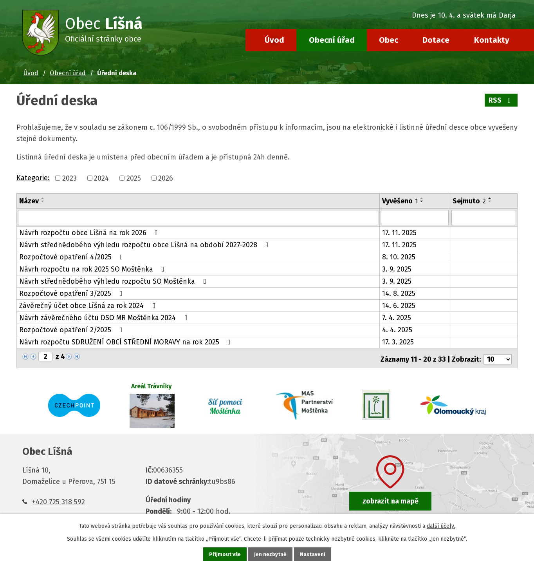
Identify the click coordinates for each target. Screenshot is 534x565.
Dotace (435, 40)
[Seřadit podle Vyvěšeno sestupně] (422, 201)
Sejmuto (469, 201)
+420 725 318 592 (58, 499)
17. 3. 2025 (398, 341)
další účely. (441, 525)
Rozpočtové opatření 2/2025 (72, 329)
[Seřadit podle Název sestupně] (43, 201)
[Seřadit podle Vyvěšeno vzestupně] (422, 198)
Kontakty (491, 40)
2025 (133, 178)
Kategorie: (33, 178)
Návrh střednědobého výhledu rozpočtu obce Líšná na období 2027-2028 (145, 244)
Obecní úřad (332, 40)
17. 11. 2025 (399, 232)
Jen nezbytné (270, 554)
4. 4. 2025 (397, 329)
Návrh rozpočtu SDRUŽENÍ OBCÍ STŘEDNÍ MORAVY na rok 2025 (126, 341)
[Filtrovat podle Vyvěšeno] (415, 217)
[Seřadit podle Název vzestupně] (43, 198)
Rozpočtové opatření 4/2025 (72, 256)
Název (29, 201)
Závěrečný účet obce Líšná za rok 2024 (88, 305)
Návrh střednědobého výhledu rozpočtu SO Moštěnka (114, 281)
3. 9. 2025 (396, 268)
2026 (165, 178)
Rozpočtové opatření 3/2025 (72, 293)
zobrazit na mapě (391, 498)
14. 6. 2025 (398, 305)
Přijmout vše (224, 554)
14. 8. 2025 (398, 293)
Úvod (274, 40)
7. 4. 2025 (396, 317)
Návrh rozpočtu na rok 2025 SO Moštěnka (93, 268)
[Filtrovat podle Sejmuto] (483, 217)
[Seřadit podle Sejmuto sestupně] (490, 201)
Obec (388, 40)
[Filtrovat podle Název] (198, 217)
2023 (69, 178)
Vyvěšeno (400, 201)
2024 (101, 178)
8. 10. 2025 (398, 256)
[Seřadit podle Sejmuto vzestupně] (490, 198)
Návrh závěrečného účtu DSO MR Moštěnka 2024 (104, 317)
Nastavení (313, 554)
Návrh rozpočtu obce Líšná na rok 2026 (90, 232)
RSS (501, 100)
